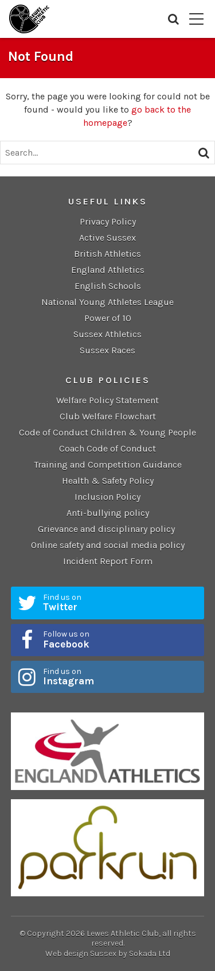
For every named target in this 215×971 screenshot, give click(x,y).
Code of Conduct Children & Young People (107, 432)
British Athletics (107, 253)
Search (173, 19)
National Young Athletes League (107, 301)
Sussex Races (107, 350)
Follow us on (120, 639)
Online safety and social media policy (108, 545)
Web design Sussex (80, 953)
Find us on (120, 602)
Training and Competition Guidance (108, 464)
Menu (196, 19)
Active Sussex (107, 237)
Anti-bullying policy (108, 512)
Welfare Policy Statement (107, 400)
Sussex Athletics (107, 334)
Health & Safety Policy (108, 480)
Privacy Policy (108, 221)
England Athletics (107, 269)
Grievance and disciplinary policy (107, 528)
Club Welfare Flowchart (108, 416)
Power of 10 (107, 318)
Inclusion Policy (107, 496)
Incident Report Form (108, 561)
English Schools (108, 285)
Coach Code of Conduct (107, 448)
